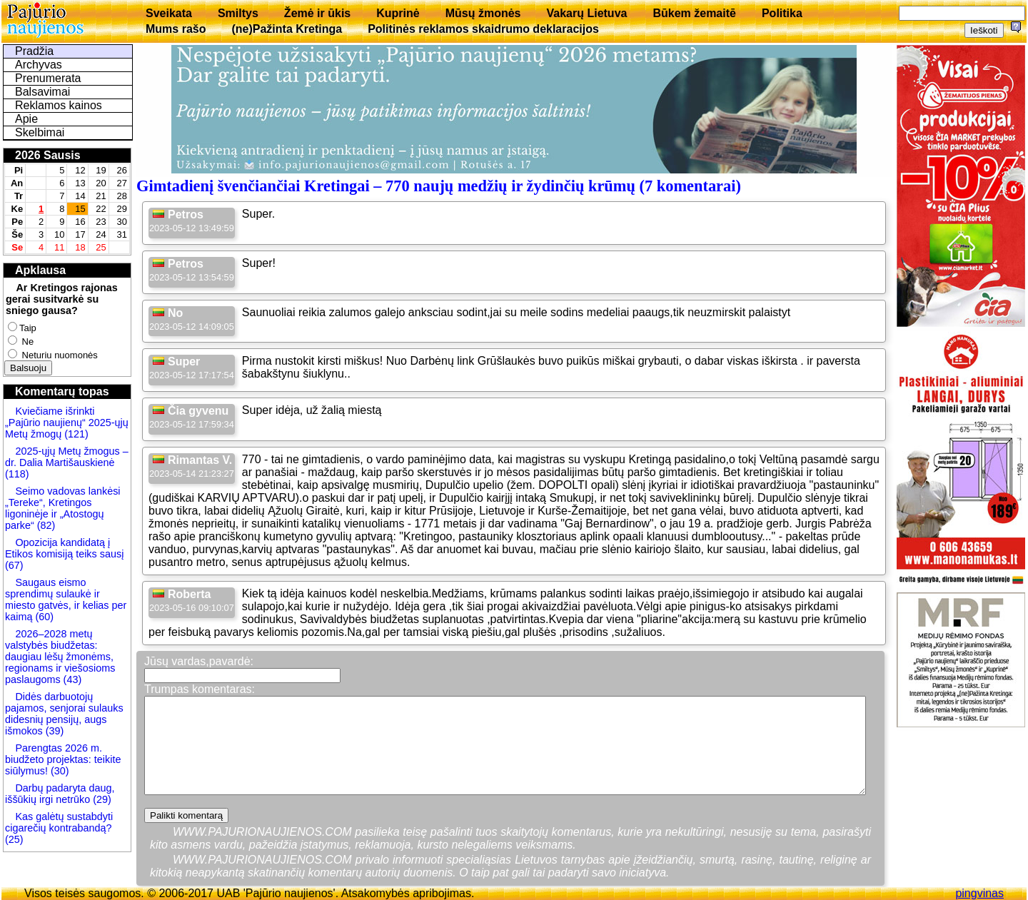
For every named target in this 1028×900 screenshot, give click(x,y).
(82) (46, 525)
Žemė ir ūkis (317, 13)
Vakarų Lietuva (586, 13)
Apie (26, 119)
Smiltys (238, 13)
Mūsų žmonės (483, 13)
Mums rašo (176, 29)
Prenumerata (48, 78)
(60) (43, 616)
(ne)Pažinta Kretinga (286, 29)
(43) (71, 679)
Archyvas (38, 65)
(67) (14, 565)
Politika (782, 13)
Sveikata (169, 13)
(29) (100, 799)
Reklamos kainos (58, 105)
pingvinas (979, 893)
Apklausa (40, 270)
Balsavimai (42, 92)
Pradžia (34, 51)
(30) (58, 771)
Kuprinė (397, 13)
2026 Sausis (48, 155)
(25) (14, 839)
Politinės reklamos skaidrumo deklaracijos (483, 29)
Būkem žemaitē (694, 13)
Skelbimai (39, 132)
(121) (76, 434)
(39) (53, 731)
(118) (17, 474)
